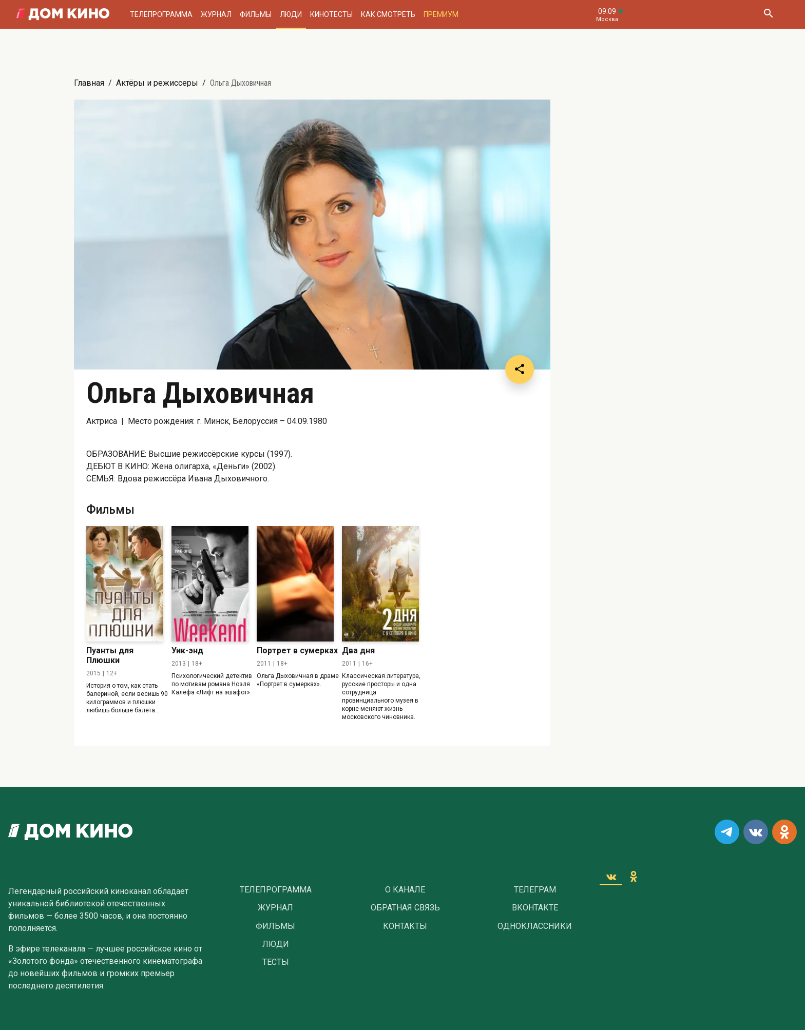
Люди (291, 14)
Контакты (405, 926)
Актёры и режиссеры (157, 83)
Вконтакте (535, 907)
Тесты (275, 962)
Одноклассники (534, 926)
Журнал (216, 14)
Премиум (441, 14)
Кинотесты (331, 14)
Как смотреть (388, 14)
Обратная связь (405, 907)
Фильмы (256, 14)
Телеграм (535, 890)
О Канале (405, 890)
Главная (89, 83)
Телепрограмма (161, 14)
